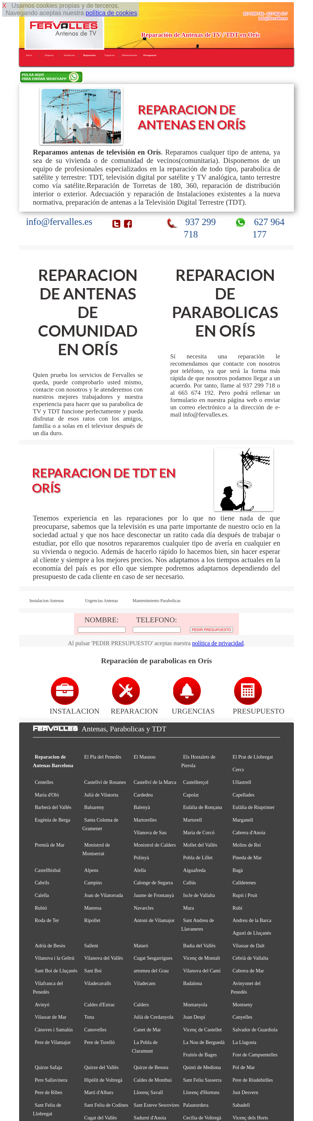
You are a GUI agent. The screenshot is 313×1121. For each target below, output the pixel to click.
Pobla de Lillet (198, 857)
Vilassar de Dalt (248, 945)
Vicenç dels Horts (250, 1117)
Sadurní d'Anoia (150, 1117)
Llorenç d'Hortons (201, 1092)
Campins (93, 882)
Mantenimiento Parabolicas (156, 600)
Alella (140, 870)
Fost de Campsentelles (254, 1054)
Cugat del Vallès (100, 1117)
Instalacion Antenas (46, 600)
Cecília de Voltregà (202, 1117)
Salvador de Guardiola (254, 1029)
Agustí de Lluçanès (251, 933)
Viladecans (144, 983)
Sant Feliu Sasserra (202, 1080)
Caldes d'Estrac (99, 1004)
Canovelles (95, 1029)
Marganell (242, 820)
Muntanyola (195, 1004)
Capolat (191, 795)
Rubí (237, 908)
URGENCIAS (193, 706)
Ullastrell (241, 782)
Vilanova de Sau (150, 832)
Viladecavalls (97, 983)
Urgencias (109, 55)
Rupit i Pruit (244, 895)
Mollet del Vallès (200, 845)
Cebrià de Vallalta (250, 958)
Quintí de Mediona (202, 1067)
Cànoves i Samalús (54, 1029)
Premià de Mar (49, 845)
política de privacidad (218, 643)
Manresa (93, 908)
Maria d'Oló (47, 795)
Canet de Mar (147, 1029)
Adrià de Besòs (50, 945)
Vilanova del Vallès (103, 958)
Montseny (242, 1004)
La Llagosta (244, 1042)
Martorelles (145, 820)
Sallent (91, 945)
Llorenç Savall (148, 1092)
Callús (189, 882)
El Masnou (144, 757)
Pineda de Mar (247, 857)
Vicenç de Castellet (202, 1029)
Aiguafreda (194, 870)
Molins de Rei (246, 845)
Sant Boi (93, 970)
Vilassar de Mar (51, 1017)
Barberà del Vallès (53, 807)
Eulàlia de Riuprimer (253, 807)
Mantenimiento (129, 55)
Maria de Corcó (199, 832)
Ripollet (92, 920)
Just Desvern (245, 1092)
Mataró (141, 945)
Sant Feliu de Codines (106, 1105)
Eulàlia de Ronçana (202, 807)
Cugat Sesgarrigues (153, 958)
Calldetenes (244, 882)
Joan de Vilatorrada (103, 895)
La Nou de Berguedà (204, 1042)
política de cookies (111, 12)
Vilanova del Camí (202, 970)
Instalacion (69, 55)
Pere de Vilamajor (53, 1042)
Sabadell (241, 1105)
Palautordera (195, 1105)
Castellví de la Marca (155, 782)
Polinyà (141, 857)
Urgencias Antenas (101, 600)
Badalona (192, 983)
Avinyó (42, 1004)
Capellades (243, 795)
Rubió (41, 908)
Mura (188, 908)
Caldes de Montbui (153, 1080)
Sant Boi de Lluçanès (56, 970)
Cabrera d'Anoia (248, 832)
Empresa (49, 55)
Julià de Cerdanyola (153, 1017)
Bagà (237, 870)
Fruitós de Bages (200, 1054)
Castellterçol (195, 782)
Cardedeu (143, 795)
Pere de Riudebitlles (252, 1080)
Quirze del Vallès (101, 1067)
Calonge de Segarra (153, 882)
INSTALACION (74, 706)
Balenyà (142, 807)
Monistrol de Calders (155, 845)
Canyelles (242, 1017)
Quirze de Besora (151, 1067)
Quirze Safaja (48, 1067)
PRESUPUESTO (258, 706)
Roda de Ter (47, 920)
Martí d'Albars (98, 1092)
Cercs (238, 769)
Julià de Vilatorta (101, 795)
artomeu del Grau (151, 970)
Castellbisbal (48, 870)
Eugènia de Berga (52, 820)
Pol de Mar (243, 1067)
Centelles (44, 782)
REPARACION (134, 706)
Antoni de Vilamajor (154, 920)
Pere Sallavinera (51, 1080)
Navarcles (144, 908)
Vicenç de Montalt (201, 958)
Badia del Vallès (199, 945)
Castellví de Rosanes (105, 782)
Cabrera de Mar (248, 970)
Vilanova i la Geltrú (54, 958)
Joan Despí (194, 1017)
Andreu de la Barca (251, 920)
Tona (89, 1017)
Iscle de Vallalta (199, 895)
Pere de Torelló (99, 1042)
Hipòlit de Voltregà (103, 1080)
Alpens (91, 870)
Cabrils (42, 882)
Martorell (192, 820)
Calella (42, 895)
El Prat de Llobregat (252, 757)
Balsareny (94, 807)
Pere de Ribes (48, 1092)
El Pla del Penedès (102, 757)
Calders (141, 1004)
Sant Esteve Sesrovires (156, 1105)
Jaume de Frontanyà (154, 895)
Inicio (29, 55)
